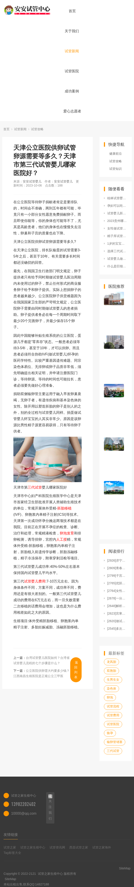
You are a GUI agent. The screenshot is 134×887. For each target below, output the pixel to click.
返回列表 (76, 670)
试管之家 (10, 847)
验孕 (110, 733)
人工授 (61, 539)
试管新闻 (72, 51)
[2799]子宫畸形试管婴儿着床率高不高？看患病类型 (117, 575)
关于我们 (72, 31)
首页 (72, 11)
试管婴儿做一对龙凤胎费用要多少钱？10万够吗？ (117, 258)
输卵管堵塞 (114, 742)
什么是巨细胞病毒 (117, 266)
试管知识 (115, 168)
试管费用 (113, 715)
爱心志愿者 (72, 111)
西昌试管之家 (78, 847)
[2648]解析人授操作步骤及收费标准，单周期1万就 (117, 606)
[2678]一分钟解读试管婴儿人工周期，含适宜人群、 (117, 598)
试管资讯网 (57, 847)
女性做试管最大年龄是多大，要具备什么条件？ (117, 228)
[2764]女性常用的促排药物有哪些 (117, 591)
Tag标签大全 (12, 853)
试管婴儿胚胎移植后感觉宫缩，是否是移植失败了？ (117, 213)
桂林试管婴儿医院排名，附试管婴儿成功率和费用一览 (117, 198)
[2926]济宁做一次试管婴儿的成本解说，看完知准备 (117, 560)
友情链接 (11, 834)
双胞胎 (111, 670)
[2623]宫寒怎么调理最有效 (117, 613)
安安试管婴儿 (32, 181)
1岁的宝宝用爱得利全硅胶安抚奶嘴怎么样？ (117, 243)
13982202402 (23, 804)
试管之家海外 (101, 847)
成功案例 (72, 91)
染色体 (111, 688)
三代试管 (35, 487)
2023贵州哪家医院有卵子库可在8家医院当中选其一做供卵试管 (117, 221)
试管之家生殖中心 (32, 847)
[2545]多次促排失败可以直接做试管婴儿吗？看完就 (117, 628)
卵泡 (110, 697)
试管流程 (113, 706)
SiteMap (10, 879)
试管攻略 (37, 129)
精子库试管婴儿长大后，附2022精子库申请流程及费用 (117, 236)
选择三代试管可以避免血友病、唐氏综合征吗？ (117, 251)
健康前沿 (115, 153)
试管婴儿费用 (34, 581)
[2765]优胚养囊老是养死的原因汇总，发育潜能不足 (117, 583)
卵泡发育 (67, 533)
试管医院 (72, 71)
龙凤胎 (111, 662)
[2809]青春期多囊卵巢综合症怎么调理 (117, 568)
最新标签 (116, 653)
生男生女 (113, 679)
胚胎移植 (64, 508)
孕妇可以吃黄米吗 (117, 205)
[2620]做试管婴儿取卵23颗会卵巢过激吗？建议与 (117, 621)
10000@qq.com (23, 813)
